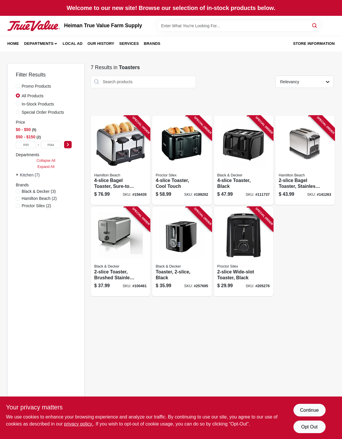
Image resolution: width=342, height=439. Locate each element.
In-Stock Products (38, 104)
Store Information (314, 43)
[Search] (315, 25)
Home (13, 43)
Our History (100, 43)
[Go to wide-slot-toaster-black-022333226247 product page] (243, 251)
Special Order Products (43, 112)
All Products (33, 95)
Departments (39, 43)
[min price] (26, 144)
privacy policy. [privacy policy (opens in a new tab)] (78, 423)
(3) (39, 191)
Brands (152, 43)
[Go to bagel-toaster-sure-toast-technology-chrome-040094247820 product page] (120, 160)
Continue (309, 410)
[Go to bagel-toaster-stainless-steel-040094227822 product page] (305, 160)
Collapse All (46, 161)
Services (129, 43)
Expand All (45, 167)
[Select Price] (68, 144)
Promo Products (36, 86)
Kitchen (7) (30, 175)
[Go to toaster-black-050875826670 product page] (243, 160)
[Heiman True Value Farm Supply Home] (33, 26)
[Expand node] (18, 174)
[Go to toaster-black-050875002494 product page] (182, 251)
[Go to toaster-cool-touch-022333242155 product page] (182, 160)
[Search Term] (238, 26)
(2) (39, 198)
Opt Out (309, 426)
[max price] (51, 144)
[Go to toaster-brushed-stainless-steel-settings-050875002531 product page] (120, 251)
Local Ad (73, 43)
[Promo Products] (18, 86)
